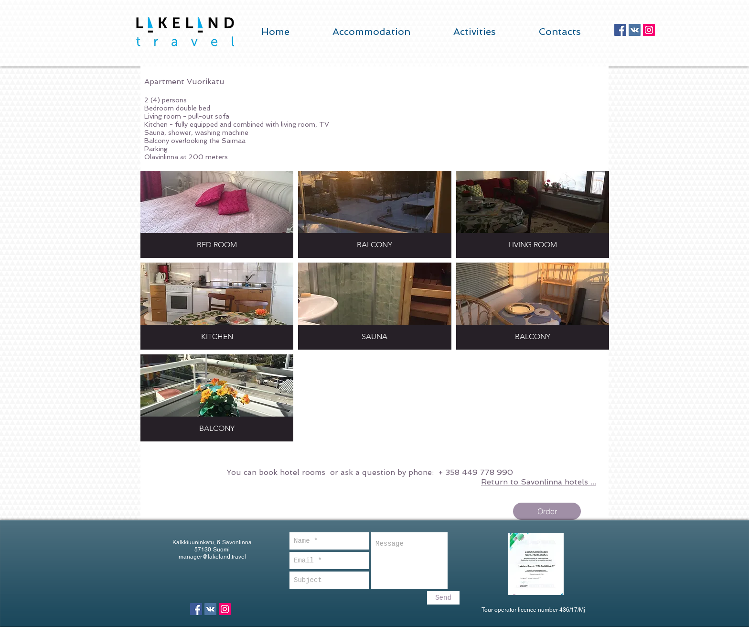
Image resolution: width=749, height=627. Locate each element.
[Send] (443, 598)
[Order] (547, 511)
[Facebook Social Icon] (620, 30)
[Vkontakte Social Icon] (635, 30)
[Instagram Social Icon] (649, 30)
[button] (216, 214)
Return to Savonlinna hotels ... (538, 481)
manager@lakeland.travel (212, 556)
